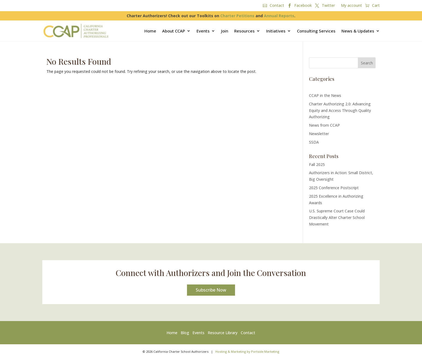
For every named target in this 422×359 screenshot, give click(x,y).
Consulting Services (316, 31)
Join (224, 31)
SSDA (314, 142)
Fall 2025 (317, 164)
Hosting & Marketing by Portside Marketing (247, 351)
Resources (244, 31)
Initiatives (276, 31)
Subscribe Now (211, 290)
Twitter (328, 6)
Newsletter (319, 133)
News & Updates (357, 31)
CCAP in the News (325, 95)
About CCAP (173, 31)
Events (203, 31)
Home (150, 31)
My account (351, 6)
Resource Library (222, 332)
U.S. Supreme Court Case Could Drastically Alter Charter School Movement (337, 217)
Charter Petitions (237, 15)
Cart (376, 6)
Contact (277, 6)
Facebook (303, 6)
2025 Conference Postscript (334, 187)
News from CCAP (324, 125)
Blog (185, 332)
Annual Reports (279, 15)
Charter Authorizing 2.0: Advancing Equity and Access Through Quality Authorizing (340, 110)
